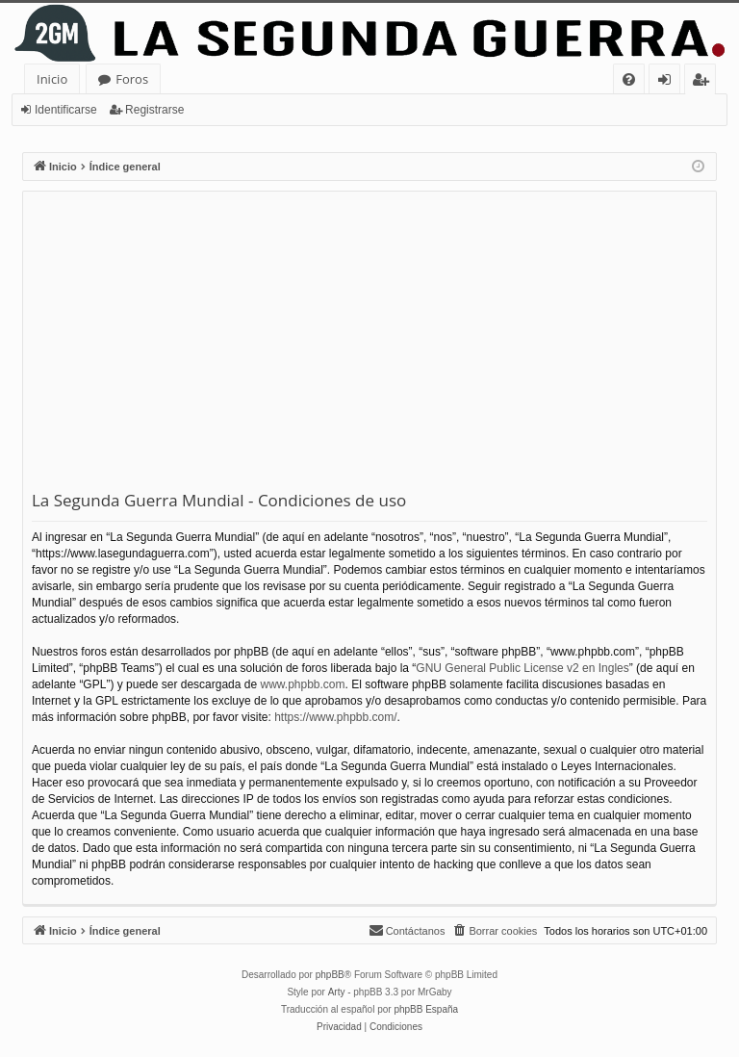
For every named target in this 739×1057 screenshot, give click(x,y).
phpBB (330, 974)
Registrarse (154, 109)
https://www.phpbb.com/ (335, 717)
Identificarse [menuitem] (669, 82)
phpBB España (426, 1009)
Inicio (52, 79)
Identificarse (66, 109)
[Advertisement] (369, 344)
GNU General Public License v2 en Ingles (522, 668)
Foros (131, 79)
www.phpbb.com (302, 684)
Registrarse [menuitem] (704, 82)
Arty (336, 992)
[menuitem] (629, 79)
